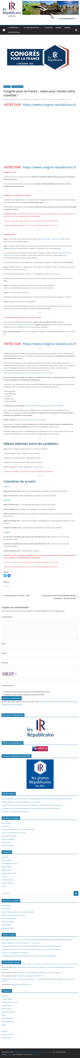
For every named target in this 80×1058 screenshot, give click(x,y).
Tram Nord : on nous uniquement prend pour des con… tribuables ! (39, 973)
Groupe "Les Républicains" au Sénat (13, 833)
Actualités (49, 28)
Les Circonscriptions (31, 28)
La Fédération (13, 28)
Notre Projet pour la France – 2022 (15, 595)
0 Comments (29, 99)
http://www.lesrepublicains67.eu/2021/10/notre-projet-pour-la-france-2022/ (28, 373)
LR (48, 99)
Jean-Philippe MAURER (9, 836)
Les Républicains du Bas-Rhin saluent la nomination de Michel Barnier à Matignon (29, 956)
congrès (38, 99)
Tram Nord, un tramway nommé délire (29, 976)
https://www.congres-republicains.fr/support (18, 325)
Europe (4, 876)
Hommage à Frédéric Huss (22, 984)
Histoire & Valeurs (7, 1034)
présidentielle (54, 99)
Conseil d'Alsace (7, 867)
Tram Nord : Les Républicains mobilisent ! (15, 812)
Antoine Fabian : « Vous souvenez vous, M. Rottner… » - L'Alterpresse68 (25, 979)
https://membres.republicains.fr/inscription (32, 420)
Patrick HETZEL (6, 842)
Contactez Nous (14, 32)
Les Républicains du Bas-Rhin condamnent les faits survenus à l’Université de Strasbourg (31, 808)
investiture (44, 99)
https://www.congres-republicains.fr (49, 104)
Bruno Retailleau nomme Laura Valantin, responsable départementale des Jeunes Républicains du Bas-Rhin (37, 799)
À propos (4, 1031)
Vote (68, 99)
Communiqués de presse (10, 864)
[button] (19, 27)
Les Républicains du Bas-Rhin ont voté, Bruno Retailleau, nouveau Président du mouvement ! (32, 805)
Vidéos (4, 886)
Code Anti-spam (7, 685)
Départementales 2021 (9, 873)
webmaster (8, 99)
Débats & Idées (6, 870)
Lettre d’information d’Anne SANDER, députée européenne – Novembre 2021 (60, 596)
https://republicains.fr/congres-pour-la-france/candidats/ (44, 406)
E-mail (4, 653)
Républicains (62, 99)
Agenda (58, 28)
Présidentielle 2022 (17, 86)
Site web (5, 663)
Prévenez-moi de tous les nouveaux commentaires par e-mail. (27, 692)
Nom (4, 644)
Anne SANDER (6, 823)
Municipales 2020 (7, 880)
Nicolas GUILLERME (8, 839)
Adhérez (67, 28)
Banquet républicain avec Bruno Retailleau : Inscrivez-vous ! (21, 802)
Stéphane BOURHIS (8, 846)
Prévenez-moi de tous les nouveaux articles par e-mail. (24, 695)
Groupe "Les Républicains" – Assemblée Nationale (18, 829)
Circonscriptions (7, 860)
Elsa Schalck (5, 826)
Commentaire (7, 617)
